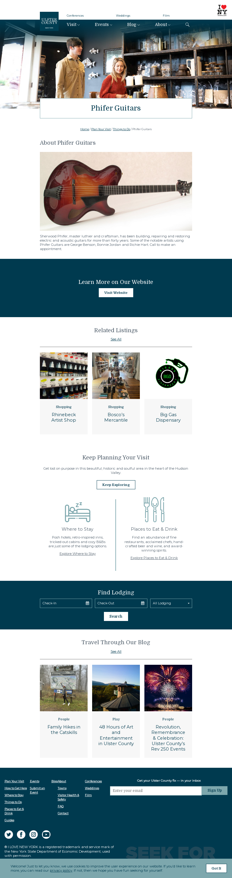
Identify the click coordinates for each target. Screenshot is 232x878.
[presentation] (156, 805)
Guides (9, 819)
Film (166, 15)
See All (116, 339)
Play (116, 718)
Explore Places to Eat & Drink (154, 557)
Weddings (123, 15)
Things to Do (121, 129)
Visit (71, 24)
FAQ (61, 805)
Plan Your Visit (101, 129)
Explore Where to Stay (78, 553)
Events (102, 24)
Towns (62, 787)
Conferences (75, 15)
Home (84, 129)
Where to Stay (14, 794)
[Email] (156, 789)
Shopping (64, 407)
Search (116, 615)
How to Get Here (16, 787)
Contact (63, 812)
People (64, 718)
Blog (131, 24)
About (161, 24)
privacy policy (61, 871)
